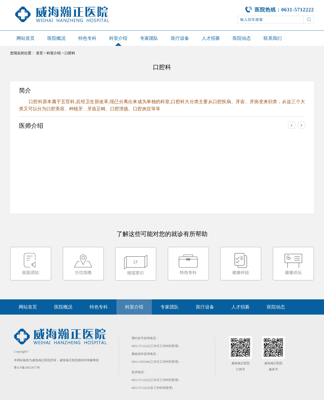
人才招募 (211, 38)
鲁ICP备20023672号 (27, 367)
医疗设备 (180, 38)
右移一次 (301, 125)
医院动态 (242, 38)
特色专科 (87, 38)
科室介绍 (118, 38)
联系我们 (273, 38)
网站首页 (25, 38)
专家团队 (149, 38)
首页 (39, 53)
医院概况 (56, 38)
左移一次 (291, 125)
